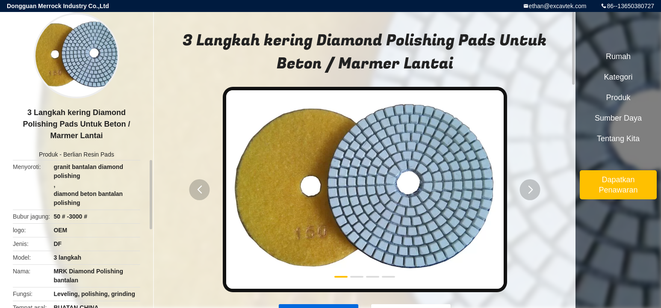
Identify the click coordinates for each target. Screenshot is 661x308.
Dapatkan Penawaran (618, 184)
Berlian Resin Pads (88, 154)
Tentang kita (618, 138)
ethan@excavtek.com (558, 6)
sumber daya (618, 118)
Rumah (618, 56)
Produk (48, 154)
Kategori (618, 77)
